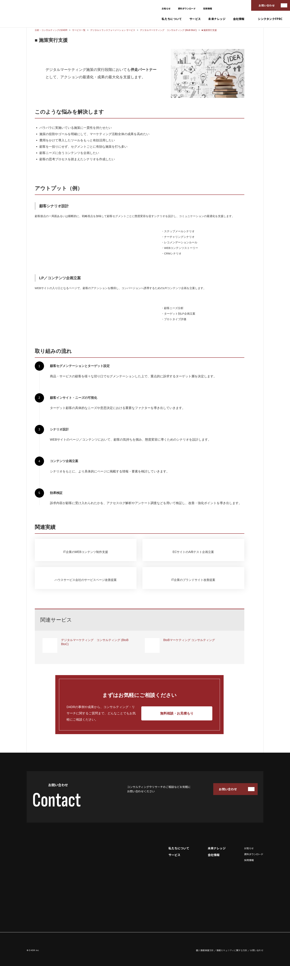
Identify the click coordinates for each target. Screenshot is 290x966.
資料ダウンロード (187, 8)
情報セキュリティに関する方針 (231, 950)
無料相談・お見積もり (176, 713)
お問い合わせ (267, 5)
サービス (195, 18)
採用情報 (207, 8)
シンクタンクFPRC (270, 18)
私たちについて (172, 18)
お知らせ (166, 8)
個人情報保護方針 (205, 950)
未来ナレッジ (217, 18)
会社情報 (239, 18)
